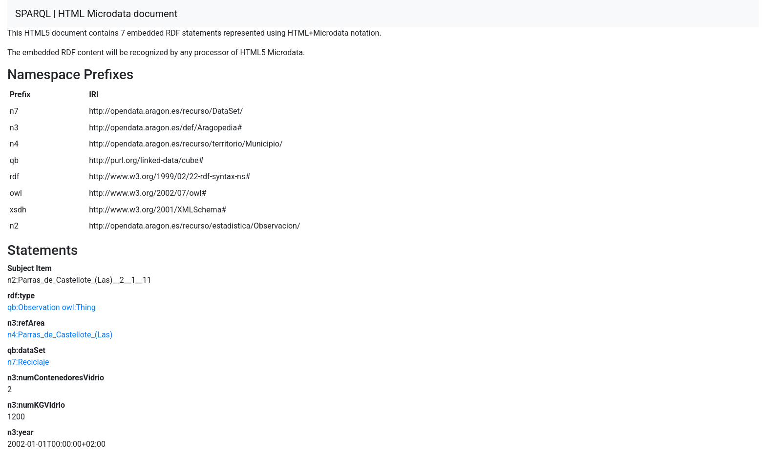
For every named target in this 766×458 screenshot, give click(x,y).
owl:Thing (79, 307)
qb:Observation (33, 307)
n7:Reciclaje (28, 362)
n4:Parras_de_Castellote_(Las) (59, 334)
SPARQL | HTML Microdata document (96, 14)
